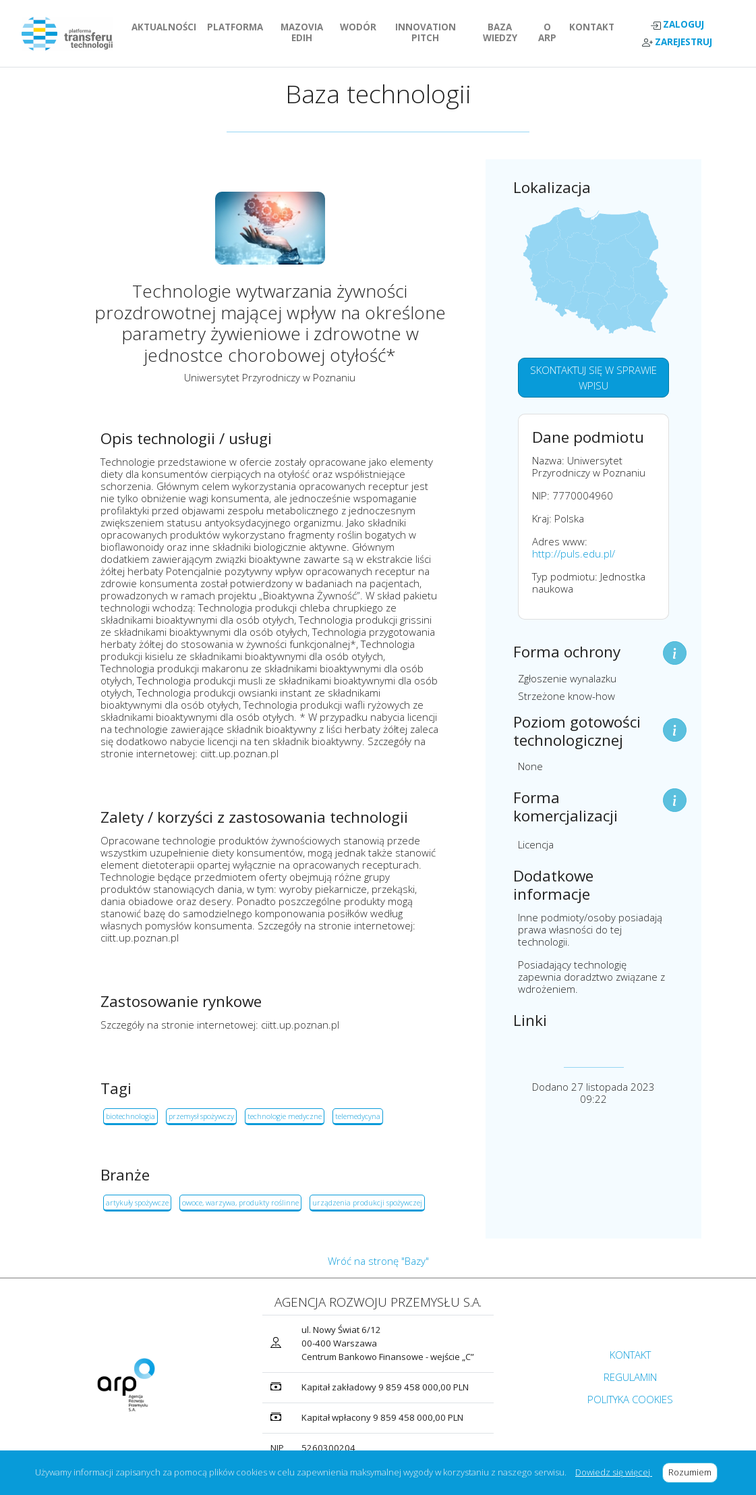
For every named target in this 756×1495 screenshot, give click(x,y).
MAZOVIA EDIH (308, 32)
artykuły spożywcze (137, 1202)
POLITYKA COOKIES (630, 1399)
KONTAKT (594, 27)
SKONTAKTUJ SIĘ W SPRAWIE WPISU (593, 377)
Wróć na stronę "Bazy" (378, 1261)
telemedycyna (357, 1116)
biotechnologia (130, 1116)
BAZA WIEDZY (500, 32)
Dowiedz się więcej (613, 1472)
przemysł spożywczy (201, 1116)
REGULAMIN (630, 1377)
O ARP (551, 32)
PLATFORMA (237, 27)
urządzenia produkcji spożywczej (367, 1202)
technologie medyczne (285, 1116)
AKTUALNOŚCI (167, 27)
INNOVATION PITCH (432, 32)
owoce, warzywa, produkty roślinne (240, 1202)
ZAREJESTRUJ (677, 42)
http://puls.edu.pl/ (573, 553)
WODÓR (361, 27)
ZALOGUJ (677, 24)
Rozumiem (693, 1472)
